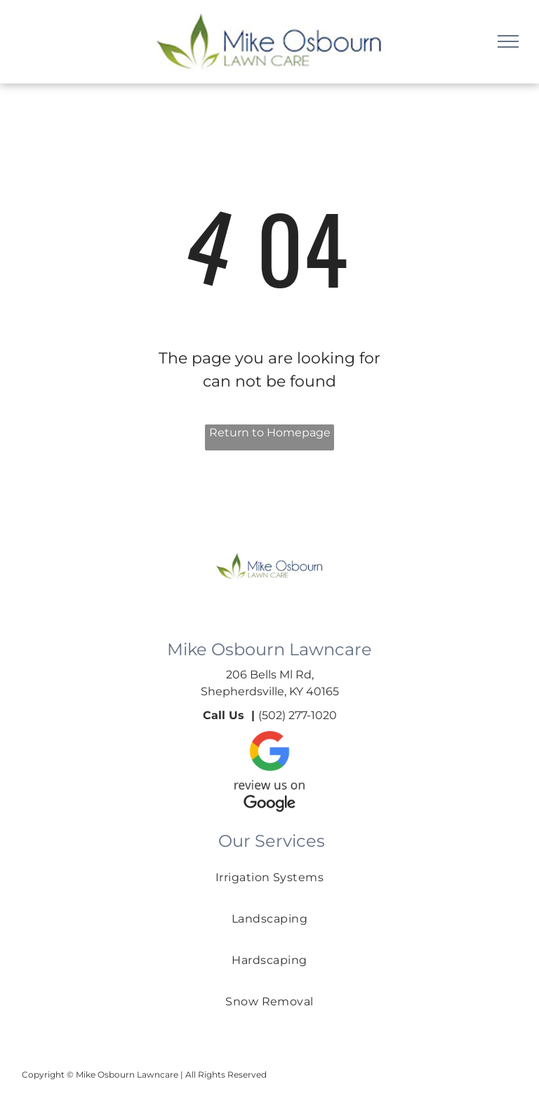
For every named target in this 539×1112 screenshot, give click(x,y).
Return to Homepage (270, 432)
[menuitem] (270, 891)
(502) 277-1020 (297, 715)
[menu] (508, 41)
